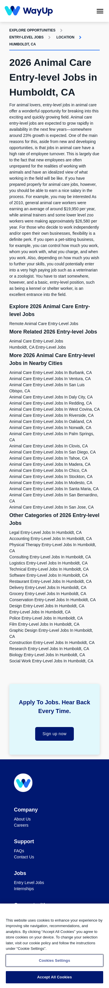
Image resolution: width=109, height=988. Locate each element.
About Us (22, 819)
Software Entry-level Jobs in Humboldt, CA (48, 575)
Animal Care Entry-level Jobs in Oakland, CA (50, 421)
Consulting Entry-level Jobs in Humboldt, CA (50, 557)
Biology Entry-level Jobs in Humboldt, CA (47, 654)
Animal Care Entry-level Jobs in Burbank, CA (50, 372)
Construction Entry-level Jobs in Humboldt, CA (51, 642)
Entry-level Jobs (26, 37)
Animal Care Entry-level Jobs (36, 341)
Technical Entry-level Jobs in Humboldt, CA (49, 569)
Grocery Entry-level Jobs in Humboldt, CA (47, 593)
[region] (54, 946)
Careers (21, 825)
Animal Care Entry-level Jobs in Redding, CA (50, 403)
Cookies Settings (54, 960)
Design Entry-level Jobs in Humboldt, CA (46, 606)
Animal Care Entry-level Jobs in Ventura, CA (50, 378)
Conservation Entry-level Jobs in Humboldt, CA (52, 599)
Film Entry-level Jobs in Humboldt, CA (44, 624)
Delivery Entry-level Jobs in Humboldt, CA (47, 587)
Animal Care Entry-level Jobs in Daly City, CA (51, 397)
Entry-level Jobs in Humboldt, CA (40, 612)
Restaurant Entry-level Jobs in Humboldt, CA (50, 581)
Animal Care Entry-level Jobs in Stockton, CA (50, 476)
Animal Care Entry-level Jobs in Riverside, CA (51, 415)
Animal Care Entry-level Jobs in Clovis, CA (48, 446)
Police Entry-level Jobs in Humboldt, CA (46, 618)
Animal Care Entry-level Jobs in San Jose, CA (51, 507)
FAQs (19, 850)
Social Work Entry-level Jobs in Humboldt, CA (51, 661)
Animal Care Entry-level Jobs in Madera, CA (49, 464)
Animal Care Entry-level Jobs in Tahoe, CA (48, 458)
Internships (24, 888)
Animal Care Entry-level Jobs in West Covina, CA (54, 409)
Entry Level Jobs (29, 882)
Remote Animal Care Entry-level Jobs (43, 323)
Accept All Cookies (54, 977)
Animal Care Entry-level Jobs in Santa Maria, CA (54, 488)
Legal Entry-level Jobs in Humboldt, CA (45, 532)
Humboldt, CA (22, 44)
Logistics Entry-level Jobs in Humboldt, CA (48, 563)
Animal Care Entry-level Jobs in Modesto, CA (50, 482)
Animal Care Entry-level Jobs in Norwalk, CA (50, 427)
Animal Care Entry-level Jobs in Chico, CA (48, 470)
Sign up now (54, 733)
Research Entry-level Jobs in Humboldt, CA (49, 648)
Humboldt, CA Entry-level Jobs (37, 347)
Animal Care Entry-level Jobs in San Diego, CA (52, 452)
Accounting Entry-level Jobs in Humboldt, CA (50, 538)
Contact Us (24, 857)
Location (65, 37)
